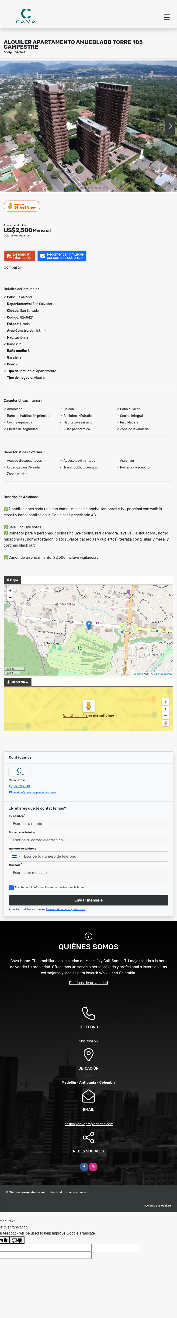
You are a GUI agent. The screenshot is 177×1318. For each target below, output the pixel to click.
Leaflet (137, 673)
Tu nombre (17, 816)
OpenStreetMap (163, 673)
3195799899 (21, 786)
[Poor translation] (17, 1240)
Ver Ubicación (75, 716)
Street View (22, 206)
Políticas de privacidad (88, 983)
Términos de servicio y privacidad (65, 909)
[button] (70, 188)
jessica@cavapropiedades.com (34, 792)
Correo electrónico (23, 832)
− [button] (10, 597)
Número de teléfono (23, 848)
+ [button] (10, 590)
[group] (88, 126)
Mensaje (15, 865)
